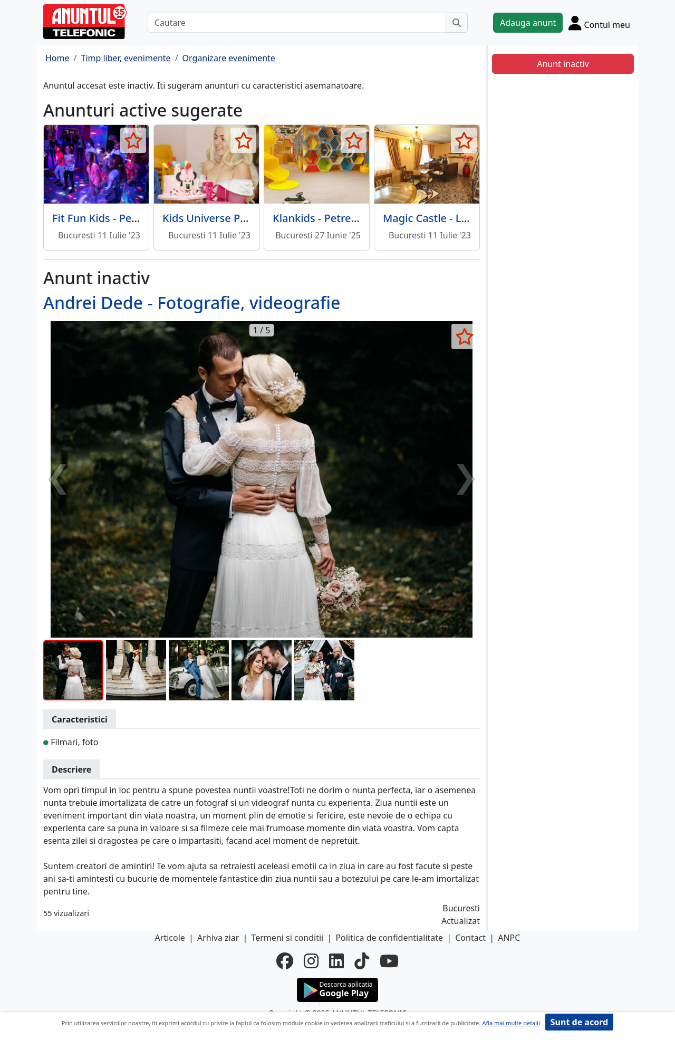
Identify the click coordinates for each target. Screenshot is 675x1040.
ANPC (509, 937)
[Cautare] (297, 23)
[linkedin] (336, 961)
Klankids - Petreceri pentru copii (353, 218)
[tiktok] (361, 961)
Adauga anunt (528, 22)
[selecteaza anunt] (133, 140)
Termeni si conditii (287, 937)
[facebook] (284, 961)
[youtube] (389, 961)
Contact (470, 937)
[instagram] (311, 961)
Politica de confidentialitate (389, 937)
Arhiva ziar (218, 937)
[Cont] (599, 22)
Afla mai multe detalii (510, 1023)
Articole (170, 937)
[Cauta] (457, 23)
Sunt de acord (579, 1022)
